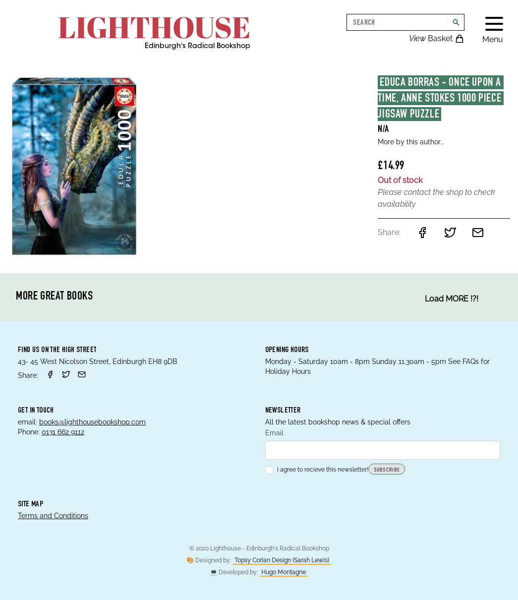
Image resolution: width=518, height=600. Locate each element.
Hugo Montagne (283, 572)
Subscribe (387, 470)
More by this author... (411, 142)
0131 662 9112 (63, 432)
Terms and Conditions (53, 516)
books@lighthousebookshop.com (92, 422)
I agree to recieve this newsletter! (316, 469)
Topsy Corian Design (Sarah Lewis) (281, 560)
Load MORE (451, 299)
